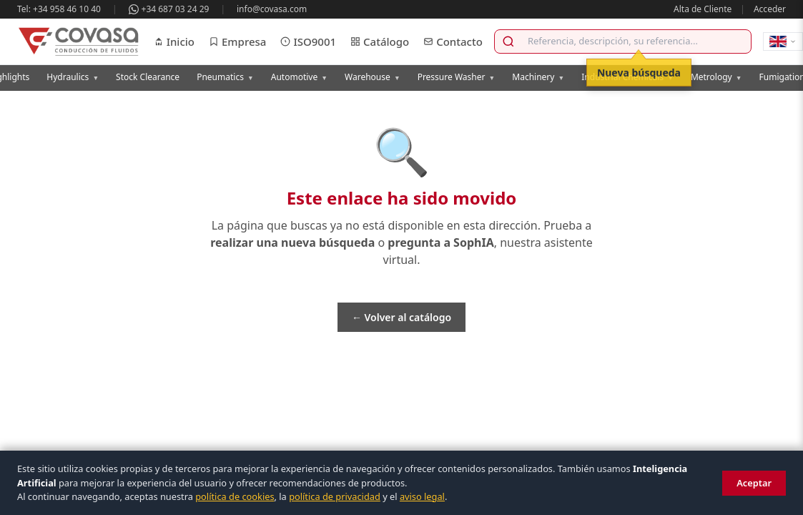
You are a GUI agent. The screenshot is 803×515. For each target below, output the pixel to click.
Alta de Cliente (702, 9)
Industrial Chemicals (627, 77)
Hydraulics (72, 77)
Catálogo (379, 41)
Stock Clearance (147, 77)
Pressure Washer (457, 77)
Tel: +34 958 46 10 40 (59, 9)
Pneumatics (225, 77)
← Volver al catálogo (401, 317)
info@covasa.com (272, 9)
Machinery (538, 77)
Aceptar (754, 482)
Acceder (770, 9)
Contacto (453, 41)
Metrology (716, 77)
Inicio (174, 41)
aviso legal (422, 496)
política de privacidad (334, 496)
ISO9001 (308, 41)
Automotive (299, 77)
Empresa (237, 41)
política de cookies (234, 496)
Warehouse (372, 77)
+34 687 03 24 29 (169, 9)
